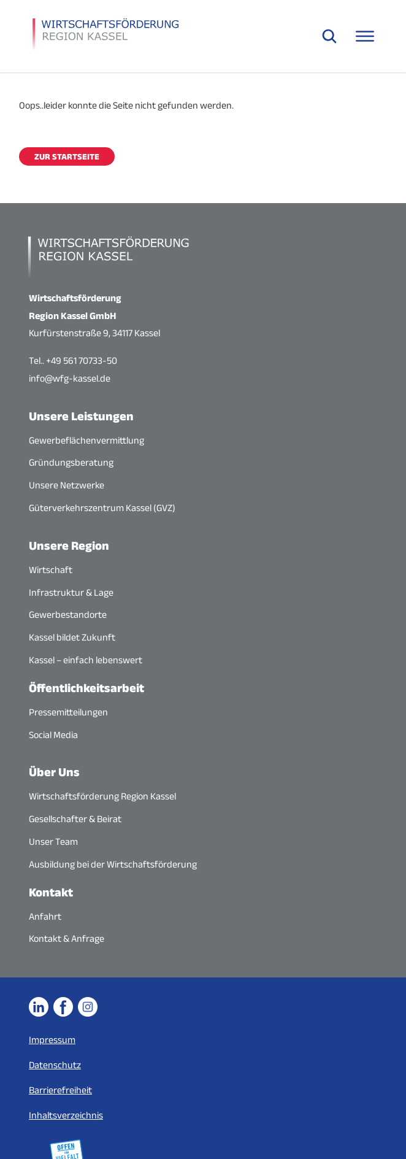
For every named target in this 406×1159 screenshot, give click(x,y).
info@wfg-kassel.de (69, 378)
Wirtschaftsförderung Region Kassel (102, 796)
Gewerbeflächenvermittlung (86, 440)
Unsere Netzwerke (66, 485)
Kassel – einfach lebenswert (85, 660)
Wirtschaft (50, 569)
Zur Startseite (66, 156)
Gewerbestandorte (68, 614)
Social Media (53, 735)
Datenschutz (55, 1065)
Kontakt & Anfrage (66, 938)
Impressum (52, 1039)
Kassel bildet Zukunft (72, 637)
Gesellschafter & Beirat (75, 819)
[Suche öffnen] (329, 36)
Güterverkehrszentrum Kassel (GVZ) (102, 507)
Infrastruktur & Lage (71, 592)
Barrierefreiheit (60, 1090)
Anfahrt (45, 916)
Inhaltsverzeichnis (66, 1115)
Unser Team (53, 841)
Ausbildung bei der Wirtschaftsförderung (113, 864)
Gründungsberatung (71, 462)
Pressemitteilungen (68, 712)
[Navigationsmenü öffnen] (365, 36)
